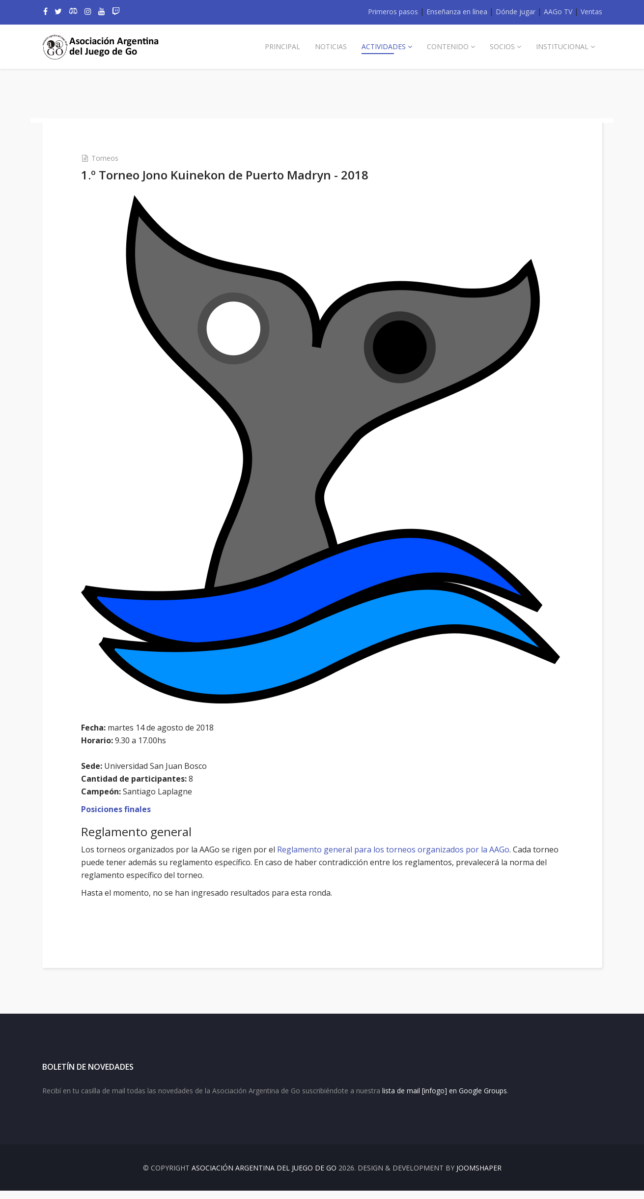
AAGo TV (558, 11)
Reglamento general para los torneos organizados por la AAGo (405, 845)
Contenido (448, 46)
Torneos (116, 157)
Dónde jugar (515, 11)
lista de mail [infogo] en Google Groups (444, 1099)
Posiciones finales (128, 804)
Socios (502, 46)
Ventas (591, 11)
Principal (282, 46)
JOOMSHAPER (479, 1176)
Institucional (562, 46)
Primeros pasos (393, 11)
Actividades (384, 46)
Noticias (331, 46)
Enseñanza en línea (456, 11)
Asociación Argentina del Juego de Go (264, 1176)
